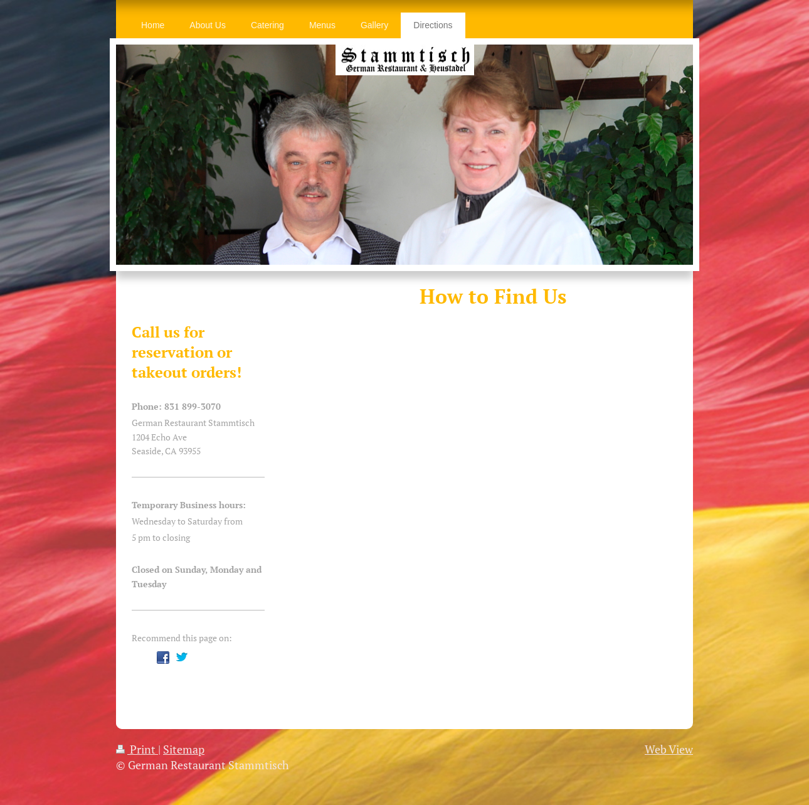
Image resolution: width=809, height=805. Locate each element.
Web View (669, 749)
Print (137, 749)
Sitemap (183, 749)
